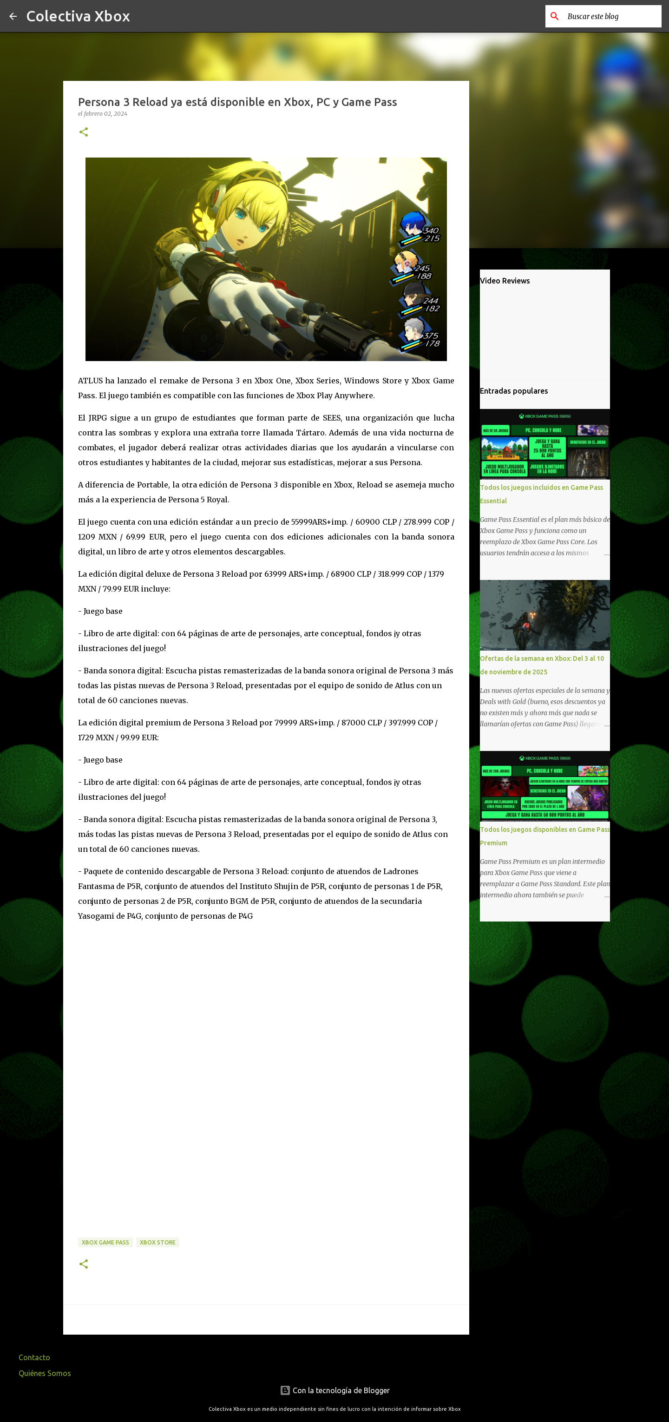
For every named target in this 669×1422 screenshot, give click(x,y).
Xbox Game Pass (105, 1242)
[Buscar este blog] (613, 16)
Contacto (34, 1357)
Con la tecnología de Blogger (335, 1390)
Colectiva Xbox (78, 15)
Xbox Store (158, 1242)
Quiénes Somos (45, 1373)
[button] (83, 132)
